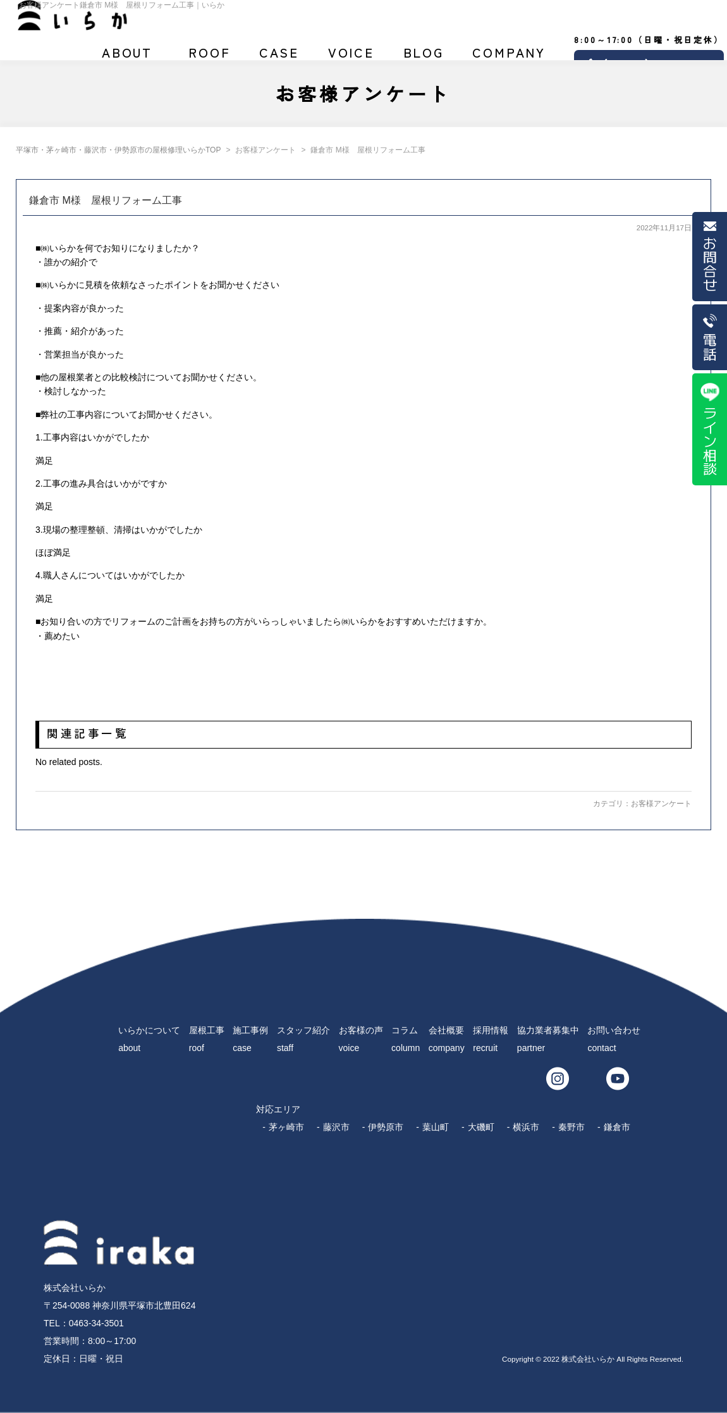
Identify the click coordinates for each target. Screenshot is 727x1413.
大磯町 (481, 1127)
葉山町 (435, 1127)
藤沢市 (336, 1127)
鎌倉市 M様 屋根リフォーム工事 (105, 200)
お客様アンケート (661, 803)
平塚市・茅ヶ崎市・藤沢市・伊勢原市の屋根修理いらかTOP (118, 150)
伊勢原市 (385, 1127)
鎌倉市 (617, 1127)
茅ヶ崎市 (286, 1127)
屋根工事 (209, 57)
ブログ (423, 57)
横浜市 (526, 1127)
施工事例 (279, 57)
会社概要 (509, 57)
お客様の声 (350, 57)
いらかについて (127, 57)
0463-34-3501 (96, 1323)
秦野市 (571, 1127)
